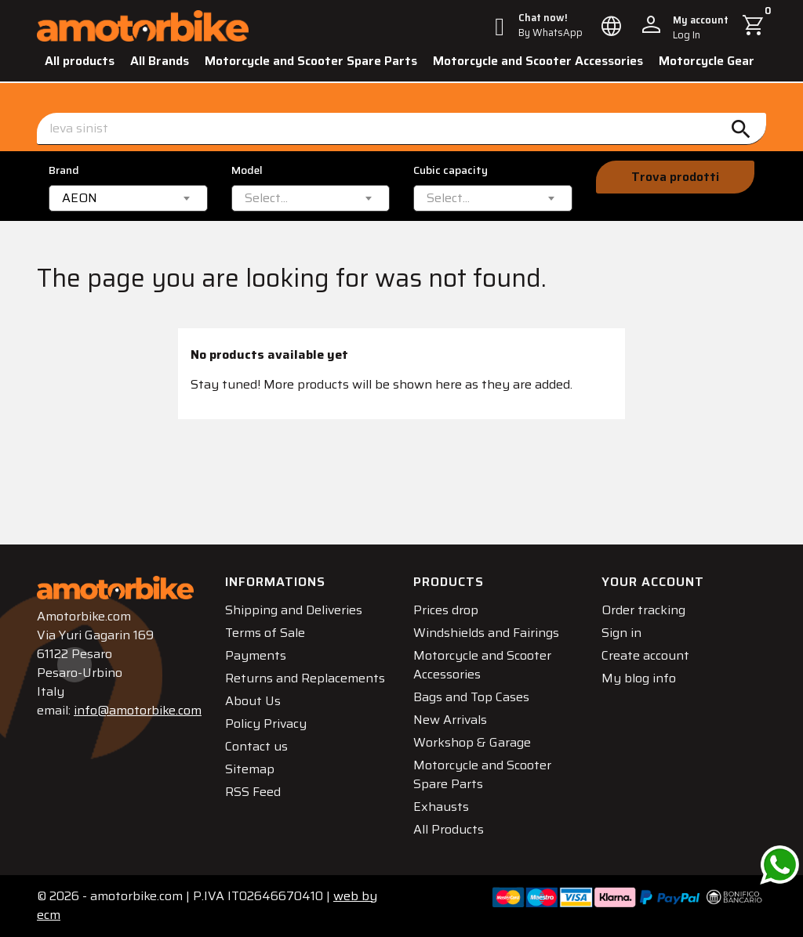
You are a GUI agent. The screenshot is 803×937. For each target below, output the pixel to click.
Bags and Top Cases (471, 697)
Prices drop (445, 610)
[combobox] (128, 198)
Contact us (256, 746)
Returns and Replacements (305, 678)
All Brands (159, 61)
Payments (255, 655)
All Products (448, 829)
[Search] (401, 129)
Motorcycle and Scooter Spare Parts (311, 61)
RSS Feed (253, 791)
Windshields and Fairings (486, 632)
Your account (652, 582)
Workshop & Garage (472, 742)
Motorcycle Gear (706, 61)
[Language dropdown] (611, 25)
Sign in (621, 632)
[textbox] (266, 198)
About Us (253, 701)
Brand (64, 170)
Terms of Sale (265, 632)
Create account (645, 655)
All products (79, 61)
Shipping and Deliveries (293, 610)
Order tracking (643, 610)
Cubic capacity (450, 170)
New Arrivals (450, 719)
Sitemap (249, 769)
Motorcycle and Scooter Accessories (538, 61)
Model (247, 170)
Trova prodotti (675, 176)
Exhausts (441, 806)
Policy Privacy (266, 723)
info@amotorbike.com (138, 710)
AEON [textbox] (79, 198)
